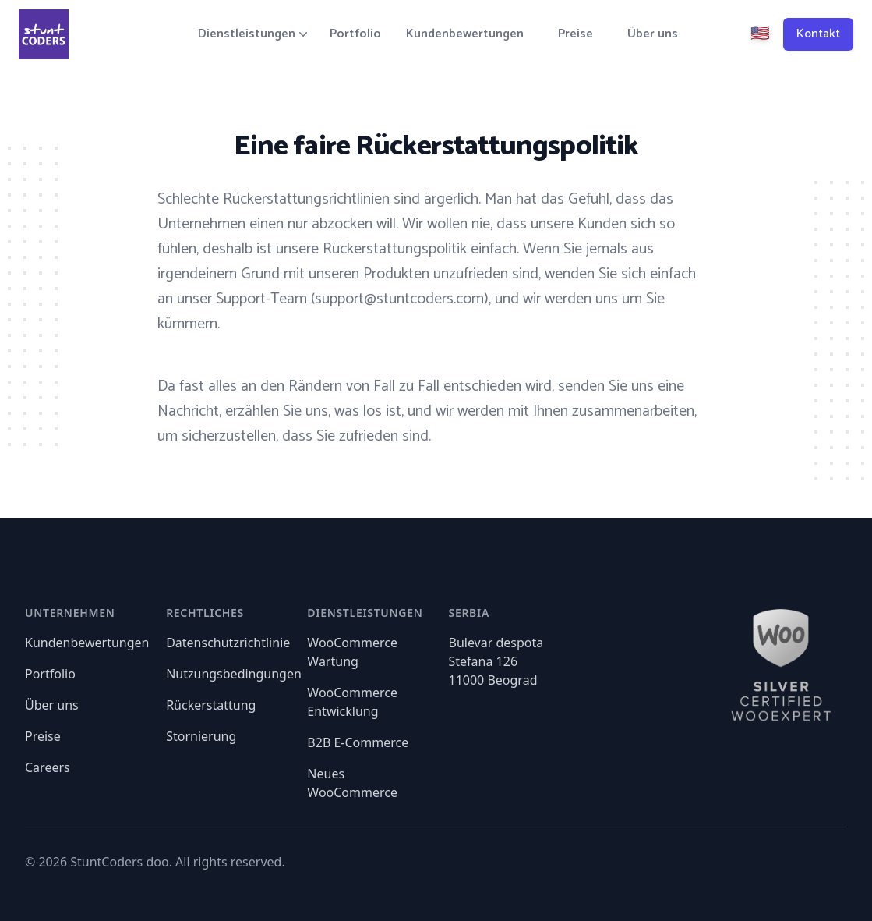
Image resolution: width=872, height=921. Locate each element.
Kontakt (818, 33)
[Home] (44, 34)
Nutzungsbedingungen (234, 673)
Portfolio (355, 33)
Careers (47, 767)
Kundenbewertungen (465, 33)
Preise (575, 33)
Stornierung (201, 736)
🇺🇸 (760, 34)
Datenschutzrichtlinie (228, 642)
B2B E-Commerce (357, 742)
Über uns (652, 33)
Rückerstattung (211, 705)
